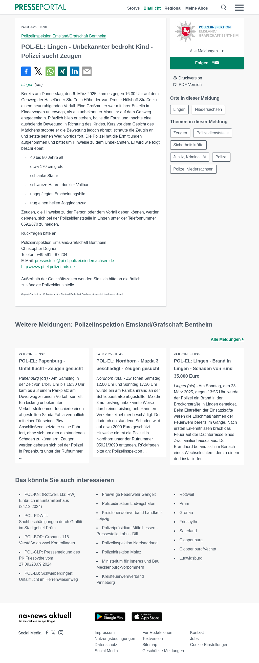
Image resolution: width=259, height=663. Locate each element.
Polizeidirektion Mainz (121, 552)
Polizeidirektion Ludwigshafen (128, 503)
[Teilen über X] (38, 71)
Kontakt (197, 632)
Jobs (194, 638)
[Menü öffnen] (239, 7)
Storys (133, 8)
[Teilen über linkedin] (74, 71)
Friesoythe (189, 522)
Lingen (27, 84)
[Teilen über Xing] (62, 71)
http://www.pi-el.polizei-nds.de (48, 267)
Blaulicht (152, 8)
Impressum (105, 632)
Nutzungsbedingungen (115, 638)
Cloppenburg (191, 540)
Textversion (152, 638)
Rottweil (187, 494)
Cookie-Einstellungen (209, 645)
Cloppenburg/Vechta (198, 549)
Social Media (106, 651)
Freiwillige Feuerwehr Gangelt (129, 494)
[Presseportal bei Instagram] (59, 632)
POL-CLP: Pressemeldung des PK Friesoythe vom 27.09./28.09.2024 (49, 558)
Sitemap (149, 645)
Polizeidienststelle (213, 133)
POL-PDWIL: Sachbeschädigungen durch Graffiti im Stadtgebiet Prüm (50, 522)
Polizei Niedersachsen (193, 169)
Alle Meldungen (207, 51)
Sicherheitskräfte (189, 145)
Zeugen (180, 133)
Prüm (184, 503)
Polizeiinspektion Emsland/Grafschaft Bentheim (63, 36)
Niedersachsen (208, 109)
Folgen (207, 63)
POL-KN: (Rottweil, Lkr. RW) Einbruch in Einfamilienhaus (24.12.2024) (47, 500)
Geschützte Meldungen (163, 651)
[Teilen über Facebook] (26, 71)
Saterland (188, 531)
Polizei (222, 157)
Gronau (186, 512)
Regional (173, 8)
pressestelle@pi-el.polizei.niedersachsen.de (74, 261)
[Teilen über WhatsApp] (50, 71)
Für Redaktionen (157, 632)
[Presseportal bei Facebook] (45, 633)
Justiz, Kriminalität (190, 157)
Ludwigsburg (191, 558)
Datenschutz (106, 645)
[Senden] (87, 71)
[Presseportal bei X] (51, 633)
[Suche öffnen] (224, 7)
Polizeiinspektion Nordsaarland (130, 543)
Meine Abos (196, 8)
